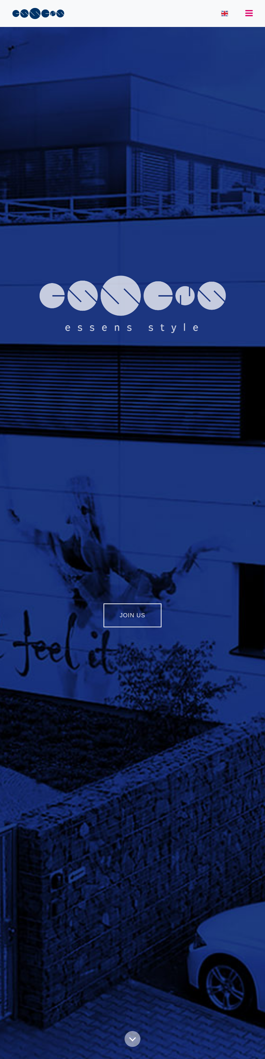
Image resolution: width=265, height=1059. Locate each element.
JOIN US (132, 615)
